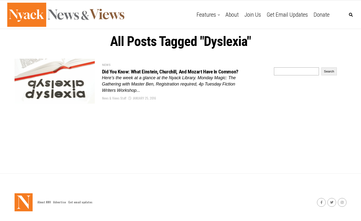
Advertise (59, 202)
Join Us (252, 14)
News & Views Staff (114, 103)
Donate (322, 14)
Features (206, 14)
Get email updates (287, 14)
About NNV (44, 202)
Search (329, 71)
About (232, 14)
